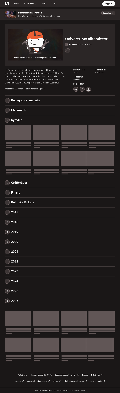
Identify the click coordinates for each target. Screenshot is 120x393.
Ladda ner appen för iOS (41, 375)
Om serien (108, 13)
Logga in (108, 4)
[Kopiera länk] (75, 89)
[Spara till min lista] (67, 50)
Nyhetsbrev (96, 375)
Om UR (56, 381)
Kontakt (19, 381)
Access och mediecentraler (38, 381)
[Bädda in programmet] (82, 89)
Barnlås (85, 375)
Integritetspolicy (97, 381)
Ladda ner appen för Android (67, 375)
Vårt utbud (23, 375)
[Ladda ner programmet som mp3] (88, 89)
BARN (44, 4)
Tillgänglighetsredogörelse (75, 381)
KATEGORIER (30, 4)
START (16, 4)
